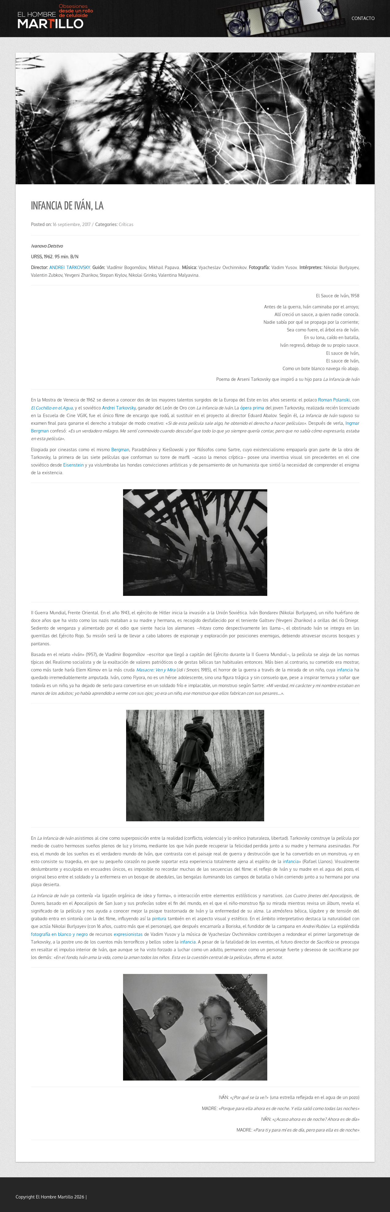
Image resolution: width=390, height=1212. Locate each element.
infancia (345, 669)
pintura (159, 918)
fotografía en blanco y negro (59, 934)
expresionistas (128, 934)
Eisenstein (73, 464)
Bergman (120, 449)
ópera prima (252, 407)
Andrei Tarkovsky (119, 407)
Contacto (363, 18)
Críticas (126, 224)
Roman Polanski (334, 399)
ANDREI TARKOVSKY (69, 267)
